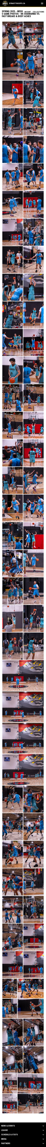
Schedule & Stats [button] (9, 1135)
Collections (38, 12)
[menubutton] (42, 3)
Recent (28, 12)
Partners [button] (5, 1143)
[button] (12, 35)
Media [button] (4, 1139)
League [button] (4, 1130)
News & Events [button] (8, 1126)
